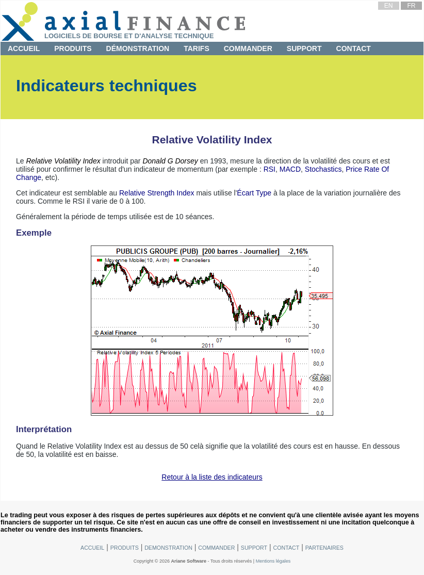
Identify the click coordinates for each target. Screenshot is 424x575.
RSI (269, 169)
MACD (290, 169)
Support (304, 48)
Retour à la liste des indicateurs (211, 477)
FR (411, 5)
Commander (248, 48)
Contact (353, 48)
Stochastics (323, 169)
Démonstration (138, 48)
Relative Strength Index (156, 193)
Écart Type (254, 193)
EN (388, 5)
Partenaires (324, 548)
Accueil (24, 48)
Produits (72, 48)
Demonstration (168, 548)
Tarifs (196, 48)
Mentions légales (273, 561)
